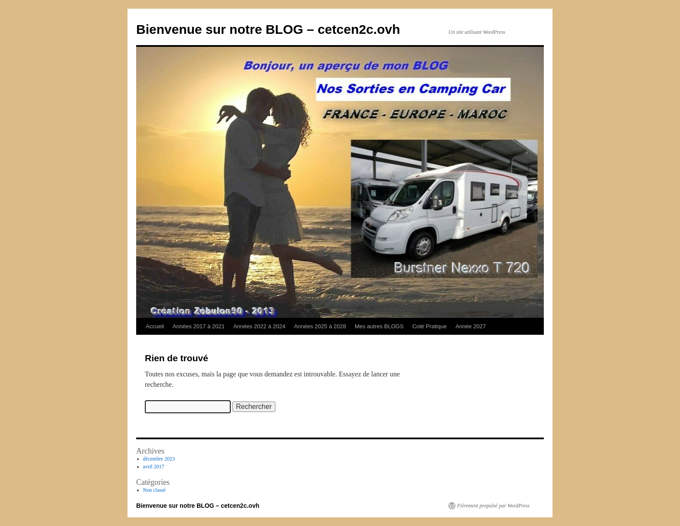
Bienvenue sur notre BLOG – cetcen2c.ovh (268, 29)
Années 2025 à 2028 (320, 326)
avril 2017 (153, 467)
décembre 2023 (159, 459)
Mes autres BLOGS (379, 326)
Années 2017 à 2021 (199, 326)
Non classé (154, 490)
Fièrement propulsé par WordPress (493, 506)
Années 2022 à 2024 (259, 326)
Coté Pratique (429, 326)
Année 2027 (470, 326)
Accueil (155, 326)
